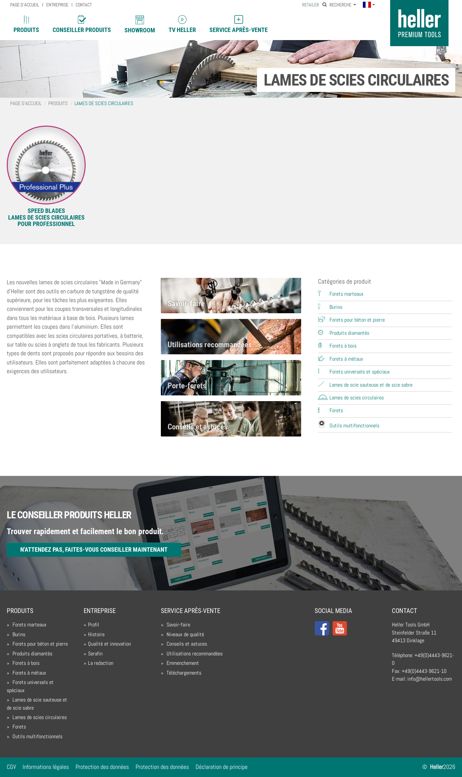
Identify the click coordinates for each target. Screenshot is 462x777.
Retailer (310, 5)
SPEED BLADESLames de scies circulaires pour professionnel (46, 217)
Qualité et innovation (109, 644)
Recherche (337, 5)
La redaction (100, 663)
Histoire (96, 634)
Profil (93, 624)
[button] (368, 5)
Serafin (95, 653)
